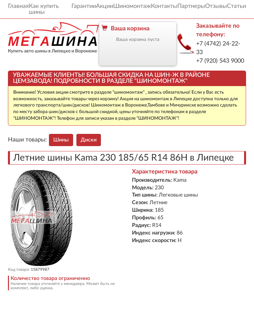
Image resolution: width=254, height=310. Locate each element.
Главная (18, 6)
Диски (89, 139)
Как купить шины (44, 9)
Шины (61, 139)
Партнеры (191, 6)
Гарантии (83, 6)
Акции (104, 6)
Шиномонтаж (132, 6)
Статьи (236, 6)
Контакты (164, 6)
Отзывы (216, 6)
